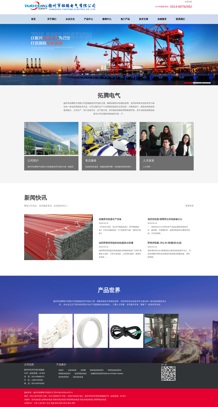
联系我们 (180, 19)
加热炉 (61, 370)
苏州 (65, 403)
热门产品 (125, 19)
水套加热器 (72, 370)
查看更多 (189, 205)
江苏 (36, 403)
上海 (40, 403)
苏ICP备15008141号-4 (63, 392)
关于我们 (51, 19)
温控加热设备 (78, 377)
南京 (69, 403)
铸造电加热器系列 (96, 370)
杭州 (57, 403)
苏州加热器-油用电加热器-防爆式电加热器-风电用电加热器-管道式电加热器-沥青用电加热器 (69, 399)
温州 (61, 403)
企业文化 (70, 19)
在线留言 (162, 19)
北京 (48, 403)
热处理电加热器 (81, 374)
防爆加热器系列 (64, 374)
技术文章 (143, 19)
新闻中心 (106, 19)
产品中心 (88, 19)
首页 (33, 19)
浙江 (44, 403)
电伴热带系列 (64, 377)
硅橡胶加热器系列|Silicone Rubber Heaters (107, 374)
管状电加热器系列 (114, 370)
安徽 (52, 403)
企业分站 (188, 2)
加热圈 (83, 370)
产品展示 (61, 364)
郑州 (73, 403)
